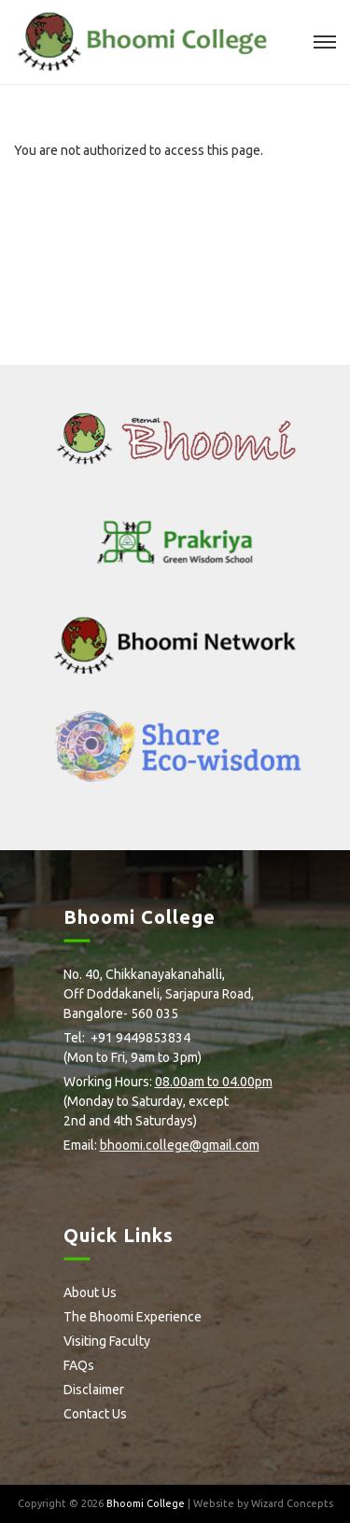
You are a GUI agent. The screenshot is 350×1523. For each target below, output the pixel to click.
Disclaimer (93, 1389)
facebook (70, 1175)
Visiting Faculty (106, 1341)
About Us (90, 1292)
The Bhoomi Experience (132, 1316)
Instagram (131, 1175)
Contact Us (95, 1413)
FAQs (78, 1365)
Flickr (162, 1175)
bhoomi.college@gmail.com (179, 1145)
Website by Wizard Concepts (263, 1503)
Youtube (196, 1175)
